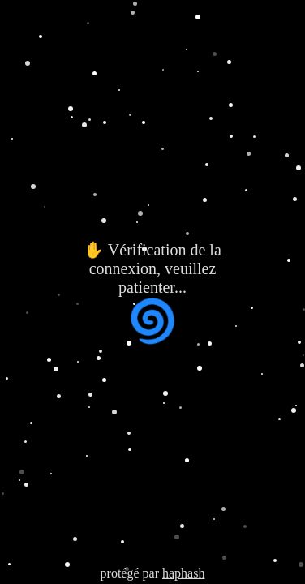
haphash (183, 573)
